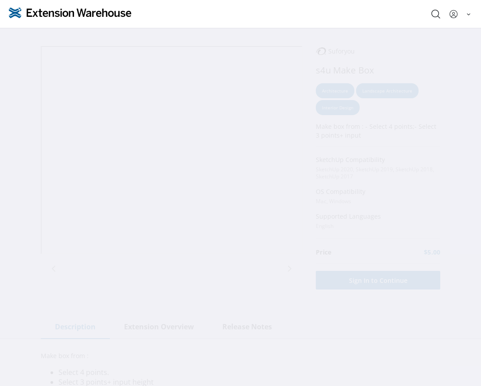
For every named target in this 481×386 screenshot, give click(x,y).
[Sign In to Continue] (378, 280)
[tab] (171, 266)
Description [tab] (75, 327)
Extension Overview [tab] (159, 327)
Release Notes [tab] (247, 327)
